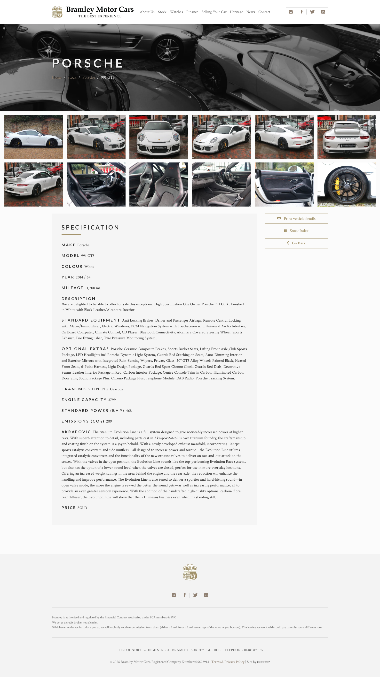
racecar (263, 662)
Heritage (236, 12)
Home (57, 77)
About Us (147, 12)
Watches (176, 12)
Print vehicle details (296, 218)
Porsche (88, 77)
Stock (162, 12)
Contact (264, 12)
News (250, 12)
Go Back (296, 243)
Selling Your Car (214, 12)
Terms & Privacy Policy (228, 662)
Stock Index (296, 230)
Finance (192, 12)
